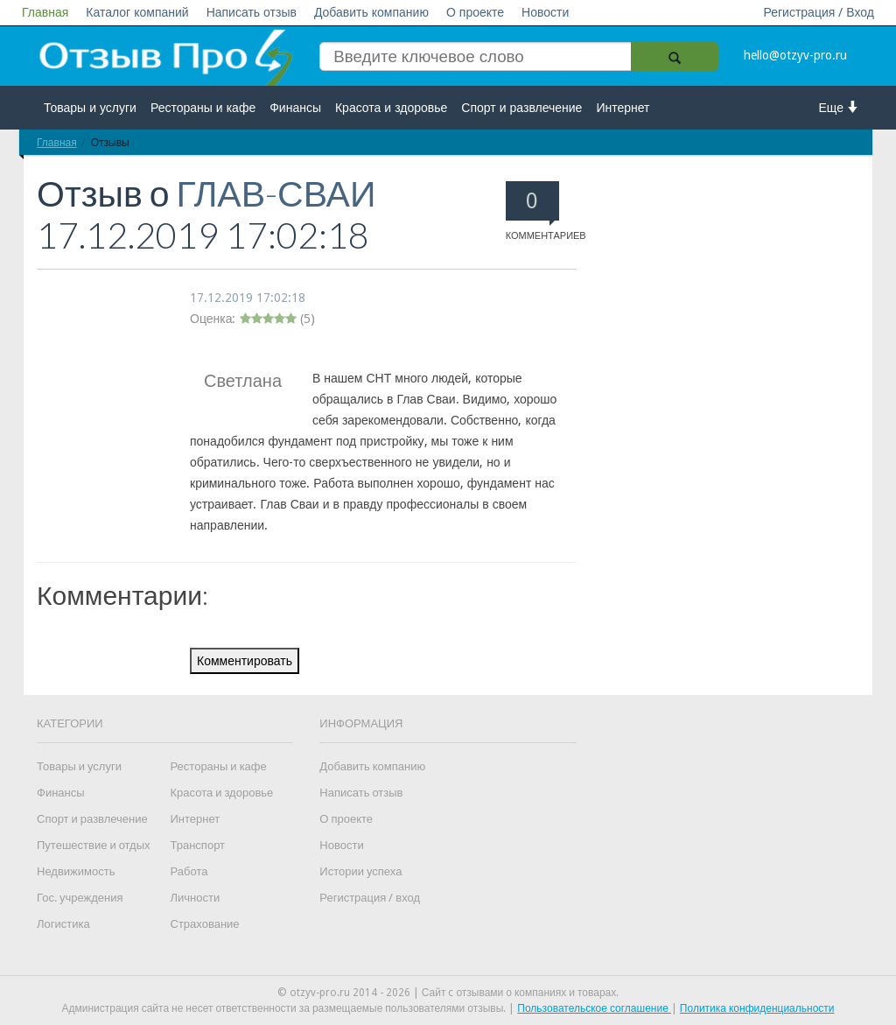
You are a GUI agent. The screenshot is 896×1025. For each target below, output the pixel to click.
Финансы (295, 108)
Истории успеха (360, 871)
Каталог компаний (137, 12)
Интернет (622, 108)
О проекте (475, 12)
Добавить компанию (371, 12)
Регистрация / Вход (818, 12)
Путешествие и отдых (93, 845)
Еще (839, 107)
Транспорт (198, 845)
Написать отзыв (251, 12)
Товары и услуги (90, 108)
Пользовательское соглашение (594, 1008)
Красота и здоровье (391, 108)
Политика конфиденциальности (757, 1008)
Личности (195, 897)
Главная (45, 12)
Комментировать (244, 661)
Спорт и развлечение (521, 108)
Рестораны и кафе (203, 108)
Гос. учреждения (79, 897)
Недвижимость (76, 871)
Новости (545, 12)
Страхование (205, 923)
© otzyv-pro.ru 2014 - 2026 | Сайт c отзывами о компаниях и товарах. (448, 992)
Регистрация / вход (369, 897)
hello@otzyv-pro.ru (795, 55)
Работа (189, 871)
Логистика (63, 923)
